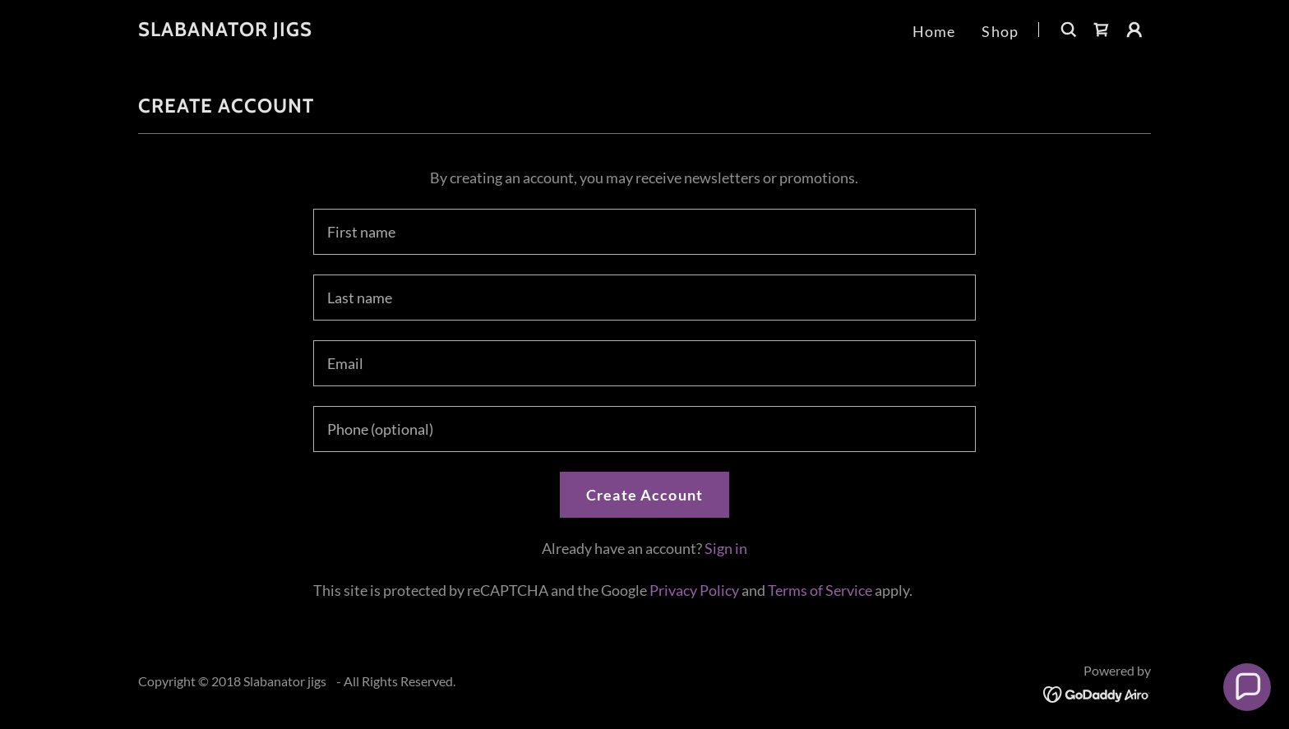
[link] (225, 30)
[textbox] (644, 232)
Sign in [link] (726, 548)
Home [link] (934, 31)
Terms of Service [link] (820, 590)
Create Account (644, 495)
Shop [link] (1000, 31)
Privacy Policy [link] (694, 590)
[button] (1134, 29)
